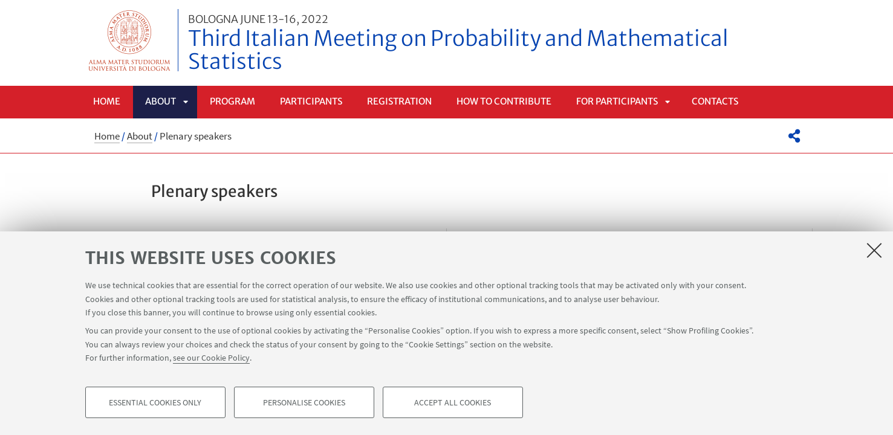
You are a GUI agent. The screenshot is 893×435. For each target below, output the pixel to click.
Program (232, 101)
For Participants (617, 101)
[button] (794, 136)
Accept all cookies (452, 402)
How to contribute (503, 101)
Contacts (715, 101)
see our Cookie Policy (211, 357)
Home (106, 101)
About (160, 101)
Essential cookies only (155, 402)
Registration (399, 101)
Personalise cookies (304, 402)
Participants (311, 101)
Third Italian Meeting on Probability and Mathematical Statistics (500, 44)
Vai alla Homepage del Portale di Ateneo (129, 40)
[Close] (874, 250)
